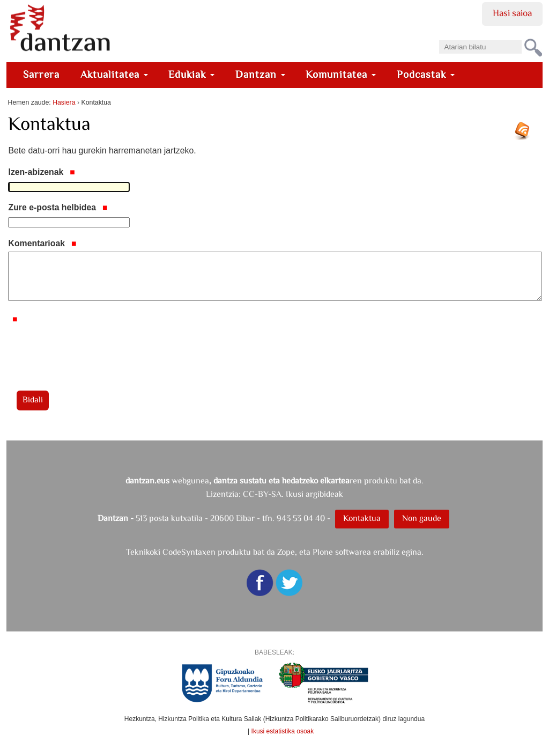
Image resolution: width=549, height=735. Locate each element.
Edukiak (191, 74)
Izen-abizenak (41, 172)
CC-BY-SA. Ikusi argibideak (293, 493)
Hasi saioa (512, 13)
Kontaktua (362, 518)
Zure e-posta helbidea (57, 207)
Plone (323, 551)
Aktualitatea (114, 74)
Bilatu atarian (438, 36)
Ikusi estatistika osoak (282, 731)
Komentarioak (42, 243)
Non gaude (421, 518)
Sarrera (41, 74)
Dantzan (260, 74)
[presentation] (89, 348)
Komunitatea (341, 74)
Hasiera (64, 102)
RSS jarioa (525, 134)
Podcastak (426, 74)
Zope (286, 551)
